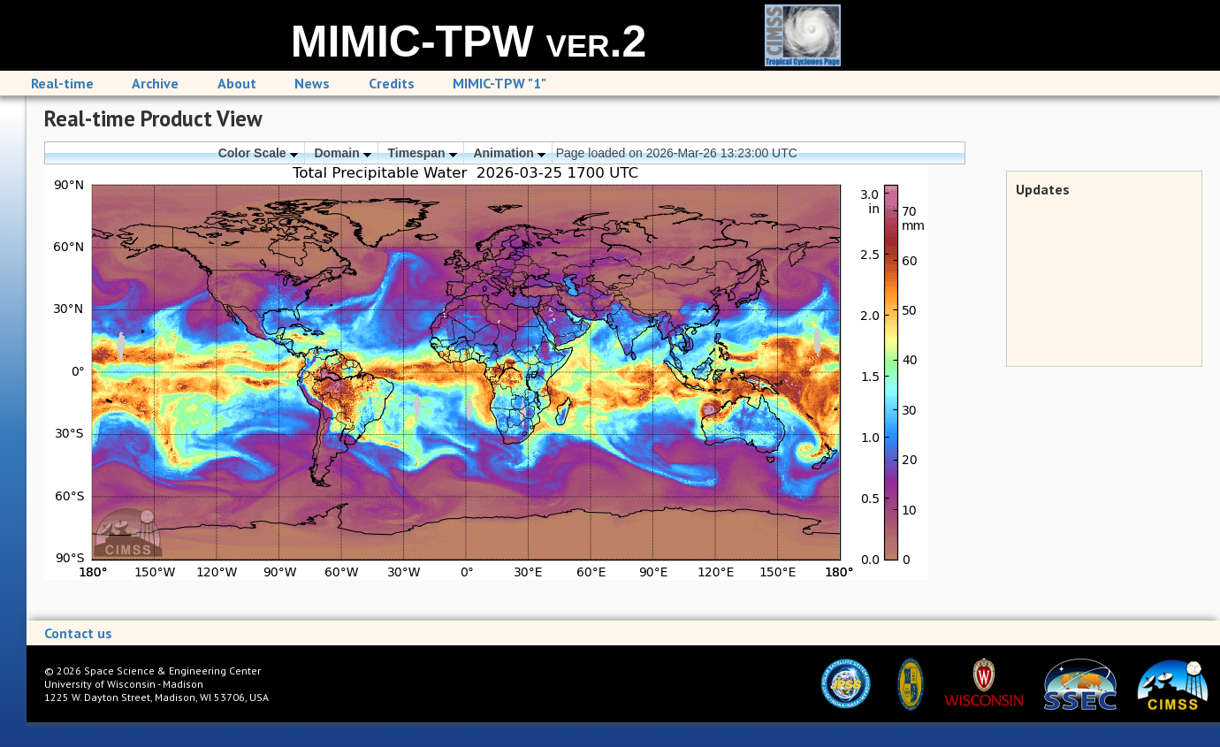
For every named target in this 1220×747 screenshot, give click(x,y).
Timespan (422, 153)
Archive (155, 83)
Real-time (62, 83)
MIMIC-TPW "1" (499, 83)
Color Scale (258, 153)
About (236, 83)
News (312, 83)
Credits (392, 83)
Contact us (78, 633)
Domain (342, 153)
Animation (509, 153)
